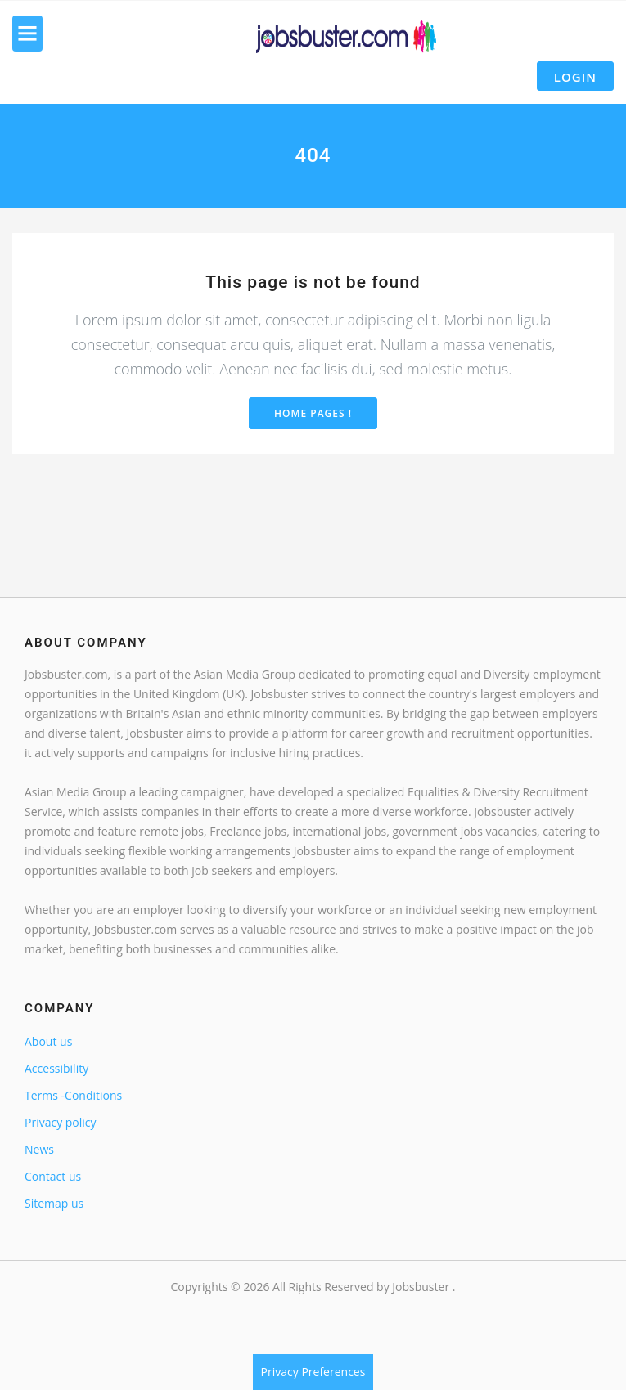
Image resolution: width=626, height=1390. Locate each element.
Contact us (53, 1176)
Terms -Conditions (73, 1095)
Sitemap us (54, 1203)
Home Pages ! (313, 413)
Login (575, 77)
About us (48, 1041)
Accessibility (56, 1068)
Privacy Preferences (313, 1371)
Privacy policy (61, 1122)
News (39, 1149)
